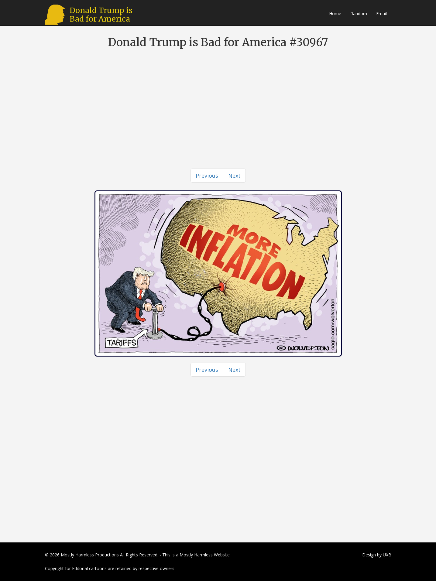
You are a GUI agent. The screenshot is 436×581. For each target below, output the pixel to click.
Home (335, 13)
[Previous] (207, 176)
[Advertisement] (218, 97)
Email (381, 13)
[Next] (234, 176)
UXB (387, 555)
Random (358, 13)
